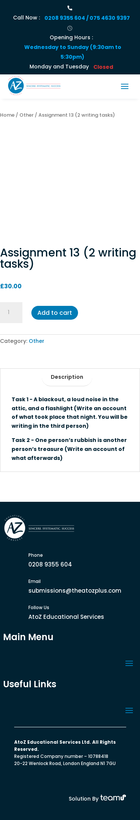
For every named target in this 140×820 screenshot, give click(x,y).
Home (7, 115)
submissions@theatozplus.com (74, 591)
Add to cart (54, 312)
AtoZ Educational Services (66, 617)
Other (26, 115)
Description (67, 377)
